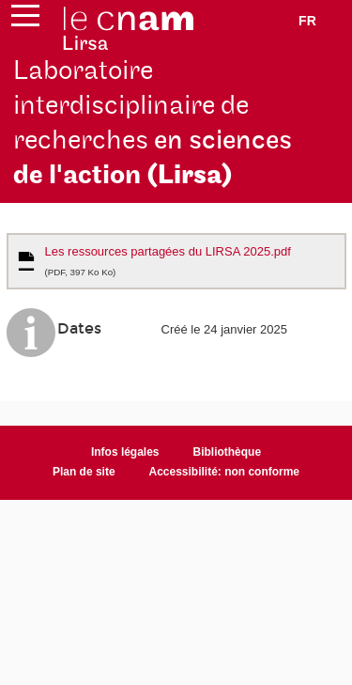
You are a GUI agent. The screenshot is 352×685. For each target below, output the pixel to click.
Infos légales (125, 452)
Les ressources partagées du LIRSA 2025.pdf (168, 260)
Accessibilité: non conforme (224, 471)
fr (307, 20)
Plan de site (84, 471)
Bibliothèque (227, 452)
